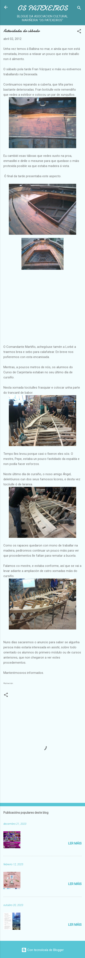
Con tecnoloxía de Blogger (42, 950)
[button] (79, 32)
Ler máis (75, 843)
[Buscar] (79, 8)
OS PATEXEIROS (42, 8)
